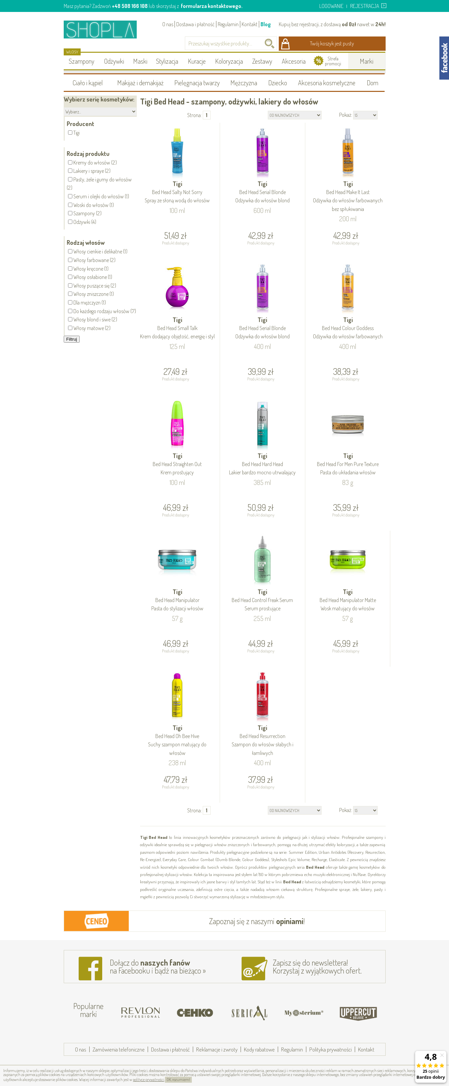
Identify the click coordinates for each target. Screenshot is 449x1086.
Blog (266, 24)
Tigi (177, 192)
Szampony (81, 61)
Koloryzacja (229, 61)
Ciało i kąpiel (88, 82)
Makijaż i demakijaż (140, 82)
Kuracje (197, 61)
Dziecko (277, 82)
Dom (372, 82)
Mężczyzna (243, 82)
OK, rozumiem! (178, 1079)
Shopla (105, 29)
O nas (167, 24)
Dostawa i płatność (195, 24)
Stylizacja (167, 61)
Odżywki (114, 61)
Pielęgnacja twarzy (197, 82)
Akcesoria (294, 61)
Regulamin (228, 24)
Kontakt (250, 24)
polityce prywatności (148, 1079)
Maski (140, 61)
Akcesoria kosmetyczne (326, 82)
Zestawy (262, 61)
